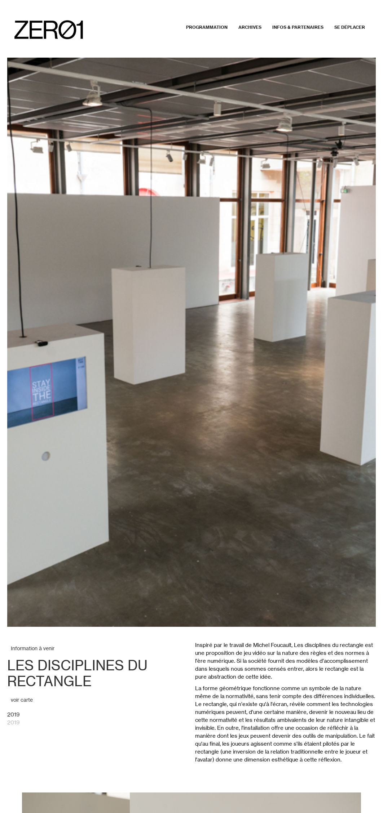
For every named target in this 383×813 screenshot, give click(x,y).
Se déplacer (349, 27)
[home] (48, 29)
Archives (249, 27)
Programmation (207, 27)
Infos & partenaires (297, 27)
